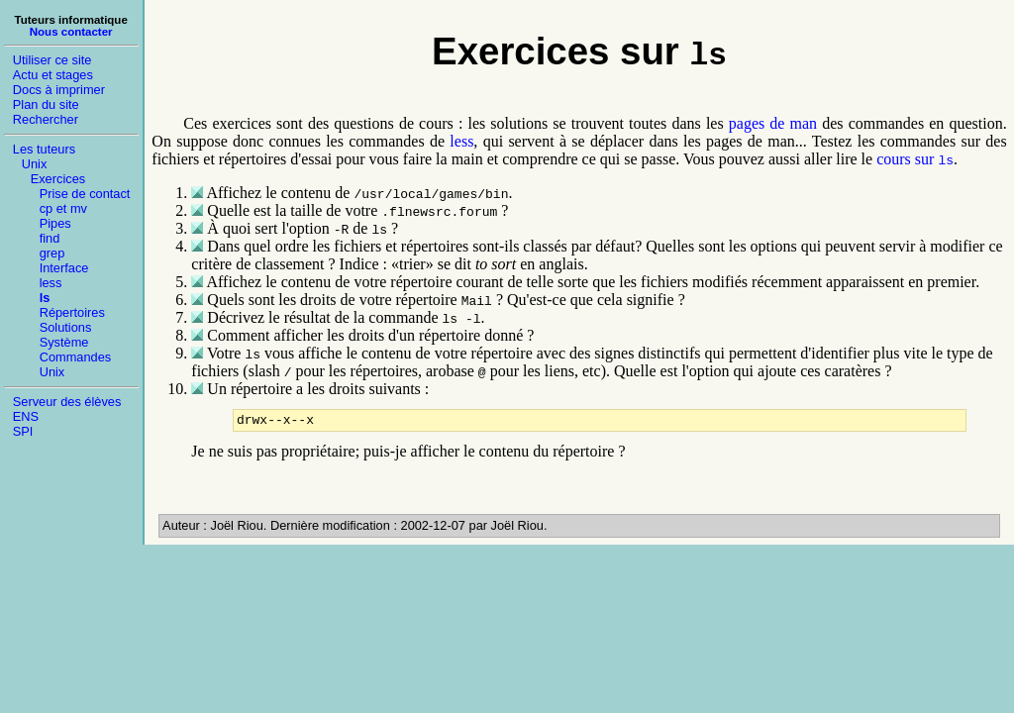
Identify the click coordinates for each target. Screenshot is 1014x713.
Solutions (66, 327)
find (50, 238)
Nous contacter (71, 32)
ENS (26, 416)
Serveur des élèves (67, 401)
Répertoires (72, 312)
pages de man (773, 123)
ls (45, 297)
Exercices (58, 178)
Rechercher (45, 119)
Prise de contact (85, 193)
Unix (35, 163)
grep (52, 253)
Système (64, 342)
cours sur (915, 159)
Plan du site (46, 104)
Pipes (55, 223)
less (51, 282)
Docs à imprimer (59, 89)
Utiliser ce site (52, 59)
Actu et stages (53, 74)
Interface (64, 267)
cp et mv (63, 208)
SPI (23, 431)
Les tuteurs (44, 149)
